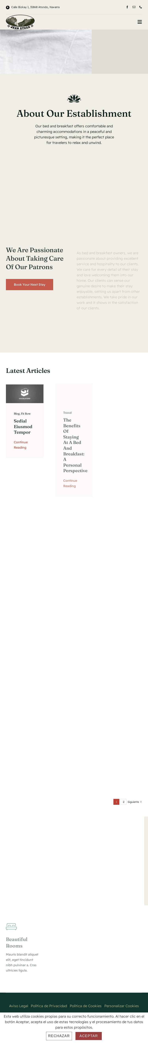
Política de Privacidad (49, 1006)
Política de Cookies (86, 1006)
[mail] (134, 7)
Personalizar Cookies (121, 1006)
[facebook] (127, 7)
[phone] (140, 7)
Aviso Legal (18, 1006)
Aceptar (88, 1036)
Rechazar (59, 1036)
